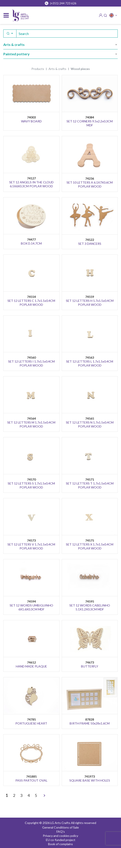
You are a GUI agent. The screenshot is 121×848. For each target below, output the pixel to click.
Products (37, 69)
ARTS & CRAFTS (57, 69)
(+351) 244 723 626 (60, 3)
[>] (44, 795)
